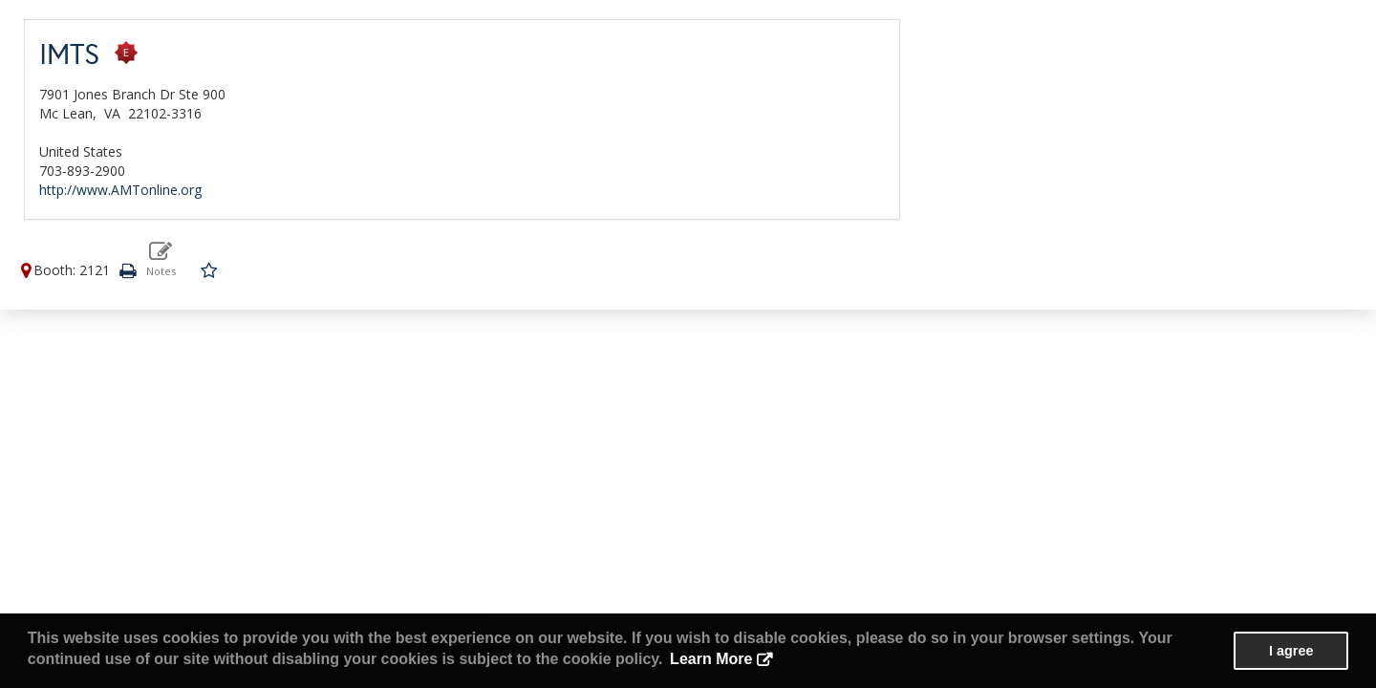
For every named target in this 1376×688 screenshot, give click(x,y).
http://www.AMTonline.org (120, 190)
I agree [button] (1291, 650)
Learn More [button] (711, 659)
